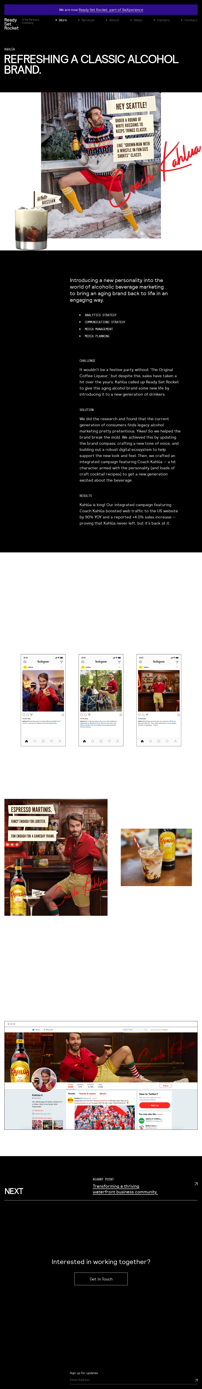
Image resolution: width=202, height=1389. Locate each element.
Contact (191, 20)
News (138, 20)
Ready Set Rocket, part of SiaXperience (111, 9)
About (114, 20)
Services (88, 20)
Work (63, 20)
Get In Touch (101, 1279)
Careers (163, 20)
